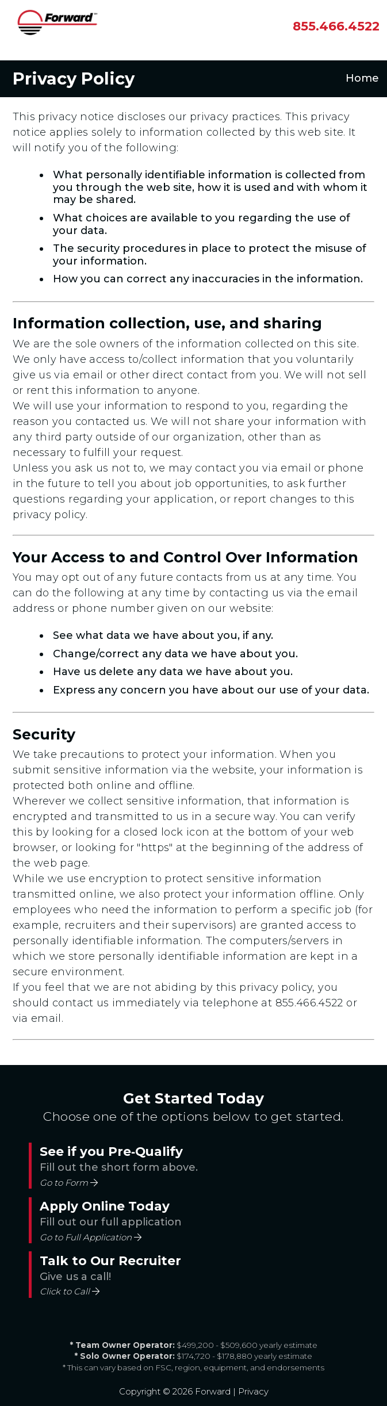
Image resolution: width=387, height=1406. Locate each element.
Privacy (253, 1391)
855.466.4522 (309, 1003)
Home (362, 78)
